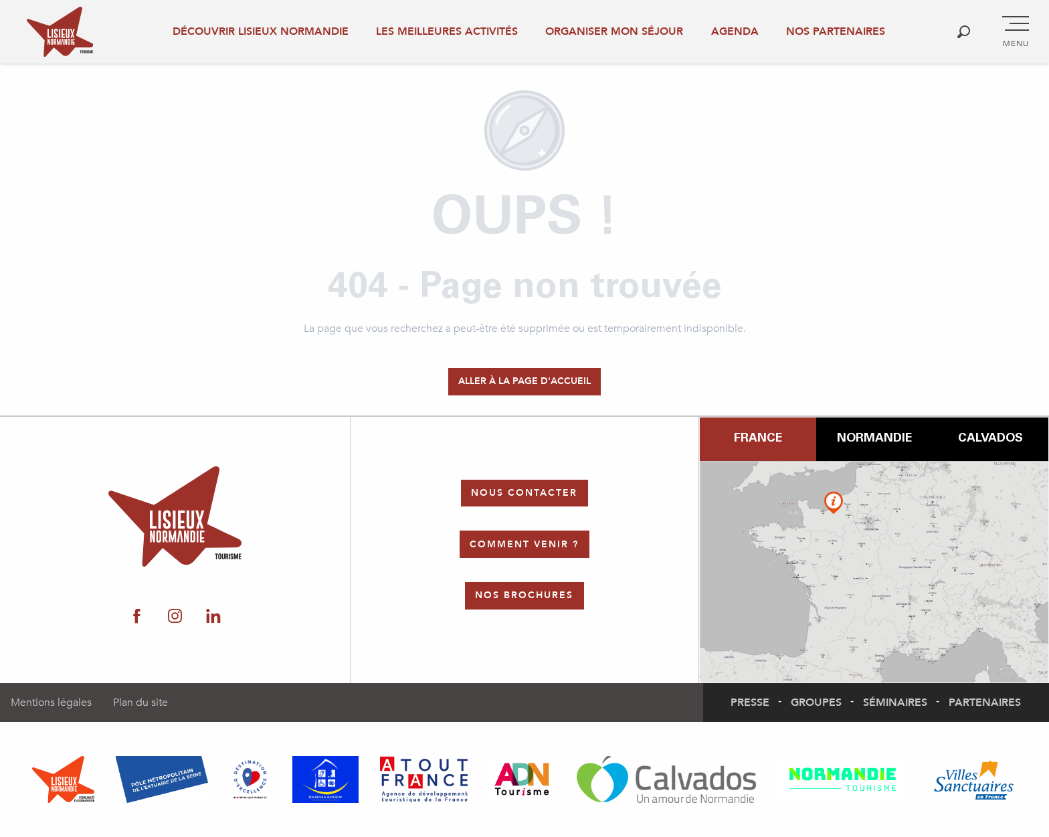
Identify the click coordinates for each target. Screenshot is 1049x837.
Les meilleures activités (447, 31)
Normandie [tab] (874, 439)
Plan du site (140, 702)
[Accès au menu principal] (1015, 32)
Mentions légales (51, 702)
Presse (750, 702)
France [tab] (758, 439)
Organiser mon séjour (614, 31)
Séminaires (895, 702)
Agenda (735, 31)
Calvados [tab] (990, 439)
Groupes (816, 702)
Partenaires (985, 702)
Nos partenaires (835, 31)
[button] (963, 31)
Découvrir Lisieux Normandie (261, 31)
